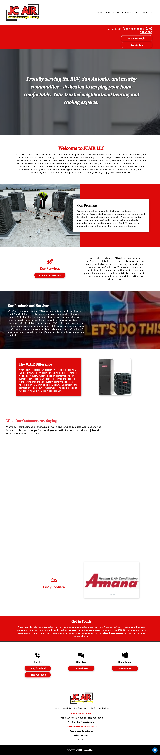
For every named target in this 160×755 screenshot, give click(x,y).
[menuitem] (99, 12)
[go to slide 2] (111, 594)
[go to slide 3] (114, 594)
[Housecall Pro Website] (85, 750)
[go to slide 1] (109, 594)
